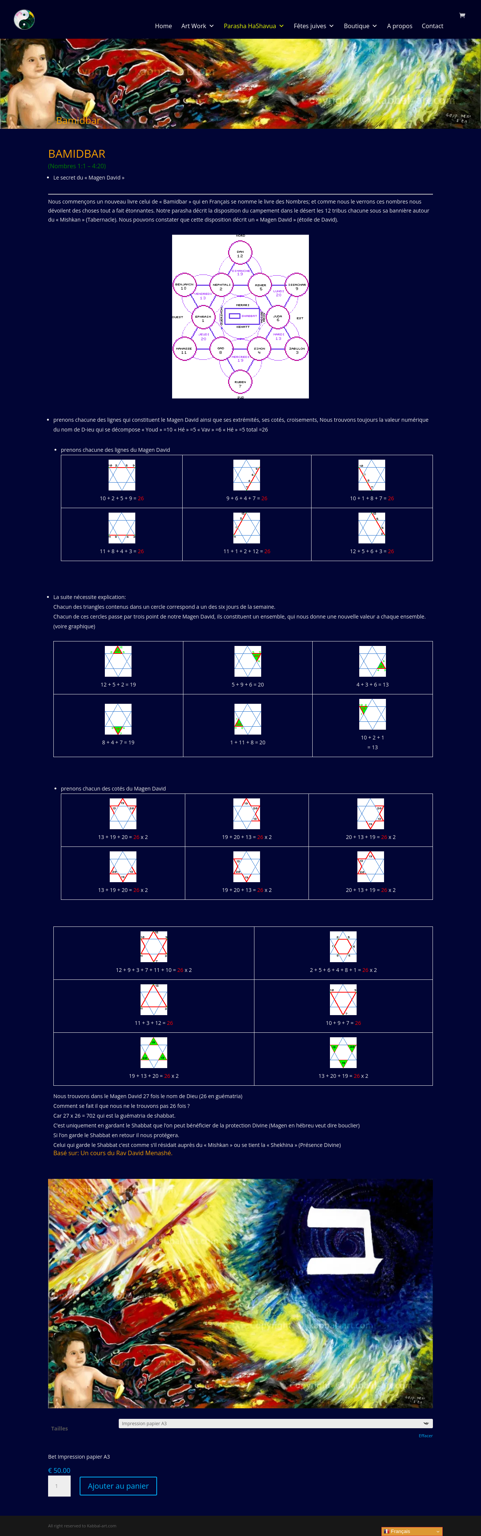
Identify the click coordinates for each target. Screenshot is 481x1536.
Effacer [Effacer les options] (426, 1435)
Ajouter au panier (118, 1486)
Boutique (361, 26)
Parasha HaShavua (254, 26)
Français (397, 1531)
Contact (432, 26)
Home (163, 26)
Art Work (198, 26)
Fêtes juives (314, 26)
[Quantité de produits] (59, 1486)
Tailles (59, 1428)
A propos (399, 26)
